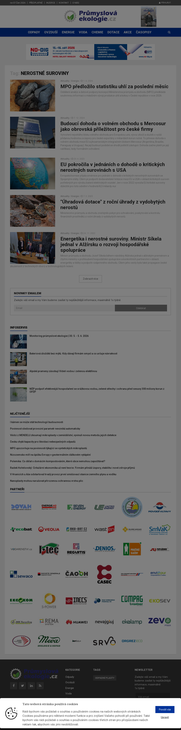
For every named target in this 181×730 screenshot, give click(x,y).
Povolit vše (165, 709)
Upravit (165, 717)
